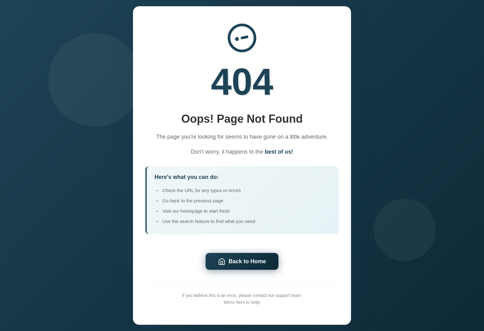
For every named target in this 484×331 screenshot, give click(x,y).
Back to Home (242, 261)
